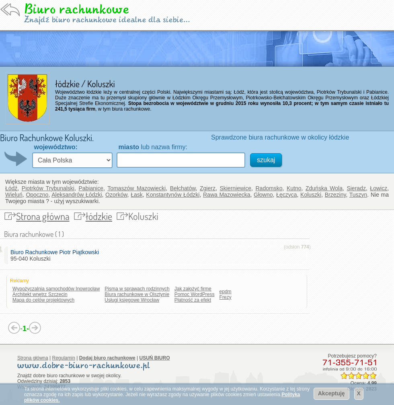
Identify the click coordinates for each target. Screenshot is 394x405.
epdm (226, 291)
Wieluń (14, 194)
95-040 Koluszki (56, 255)
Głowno (263, 194)
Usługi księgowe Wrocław (132, 300)
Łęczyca (286, 194)
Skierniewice (235, 188)
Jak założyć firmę (192, 289)
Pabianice (90, 188)
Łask (137, 194)
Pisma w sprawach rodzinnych (137, 289)
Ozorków (116, 194)
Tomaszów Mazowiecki (136, 188)
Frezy (226, 297)
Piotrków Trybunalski (48, 188)
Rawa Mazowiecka (226, 194)
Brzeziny (335, 194)
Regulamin (63, 358)
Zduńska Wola (324, 188)
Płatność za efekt (192, 300)
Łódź (11, 188)
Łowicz (378, 188)
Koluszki (310, 194)
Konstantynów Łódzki (172, 194)
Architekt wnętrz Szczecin (40, 294)
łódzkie (99, 216)
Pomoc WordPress (194, 294)
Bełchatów (183, 188)
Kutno (294, 188)
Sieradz (356, 188)
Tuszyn (358, 194)
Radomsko (269, 188)
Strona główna (43, 216)
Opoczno (37, 194)
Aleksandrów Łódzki (76, 194)
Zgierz (207, 188)
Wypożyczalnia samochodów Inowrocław (56, 289)
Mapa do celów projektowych (43, 300)
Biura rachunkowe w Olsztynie (137, 294)
